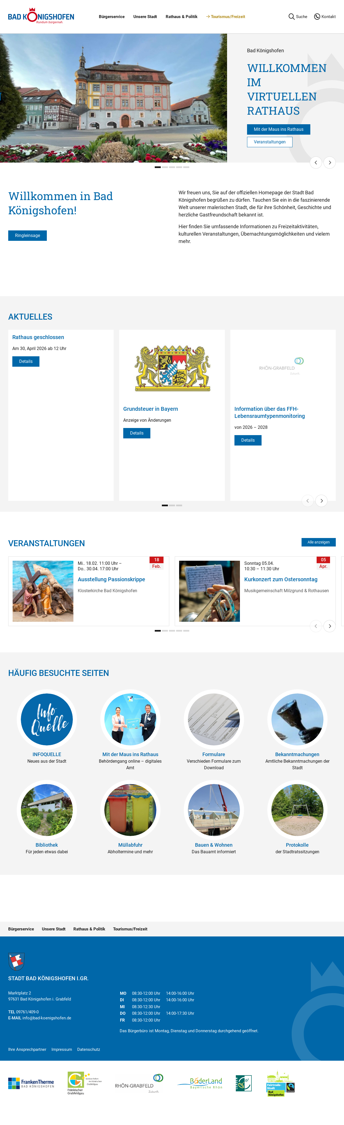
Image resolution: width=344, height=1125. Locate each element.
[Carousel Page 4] (179, 167)
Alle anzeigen (319, 542)
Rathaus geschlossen (38, 337)
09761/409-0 (27, 1012)
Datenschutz (88, 1049)
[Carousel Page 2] (165, 167)
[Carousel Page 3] (172, 167)
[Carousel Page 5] (186, 167)
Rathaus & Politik (181, 16)
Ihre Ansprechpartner (27, 1049)
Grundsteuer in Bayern (150, 409)
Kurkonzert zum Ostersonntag (280, 579)
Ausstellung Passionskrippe (111, 579)
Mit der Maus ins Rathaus (278, 129)
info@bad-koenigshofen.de (46, 1018)
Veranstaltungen (270, 141)
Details (26, 361)
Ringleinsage (27, 235)
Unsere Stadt (145, 16)
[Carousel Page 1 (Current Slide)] (158, 167)
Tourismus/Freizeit (225, 16)
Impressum (61, 1049)
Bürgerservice (112, 16)
